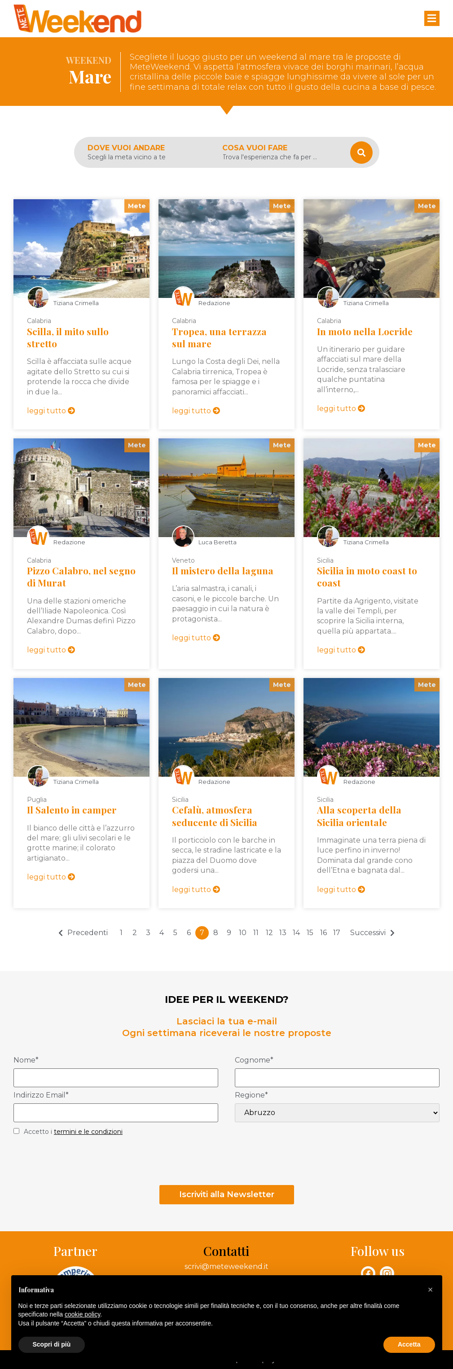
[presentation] (81, 1163)
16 (323, 932)
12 (269, 932)
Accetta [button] (409, 1344)
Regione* (251, 1095)
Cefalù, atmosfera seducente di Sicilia (214, 815)
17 (336, 932)
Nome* (26, 1060)
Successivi (368, 932)
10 (242, 932)
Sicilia (325, 560)
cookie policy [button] (82, 1314)
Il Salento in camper (72, 809)
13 (282, 932)
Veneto (183, 560)
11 (256, 932)
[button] (430, 1289)
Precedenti (87, 932)
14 (296, 932)
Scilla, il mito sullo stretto (68, 337)
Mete (137, 206)
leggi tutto (51, 411)
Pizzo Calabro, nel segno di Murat (81, 576)
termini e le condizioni (88, 1132)
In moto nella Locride (365, 331)
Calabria (39, 321)
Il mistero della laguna (222, 570)
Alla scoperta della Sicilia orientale (359, 815)
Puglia (37, 800)
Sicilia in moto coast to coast (367, 576)
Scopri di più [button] (52, 1344)
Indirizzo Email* (41, 1095)
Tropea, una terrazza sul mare (219, 337)
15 (310, 932)
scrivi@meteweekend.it (226, 1266)
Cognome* (254, 1060)
